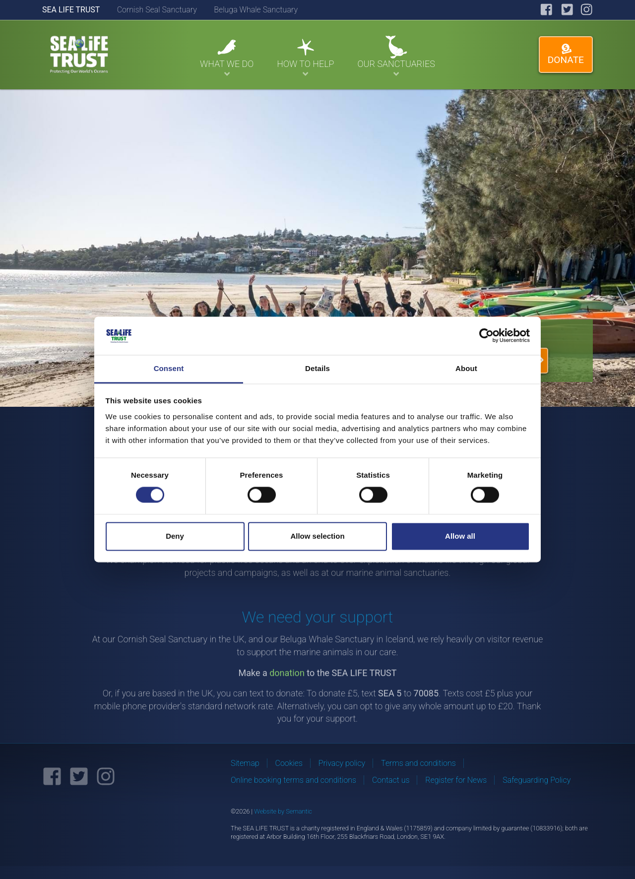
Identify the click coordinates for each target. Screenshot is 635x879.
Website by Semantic (283, 811)
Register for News (456, 780)
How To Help (305, 56)
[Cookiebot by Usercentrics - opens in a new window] (486, 335)
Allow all (460, 536)
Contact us (391, 780)
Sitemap (245, 763)
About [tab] (466, 368)
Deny (175, 536)
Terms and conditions (418, 763)
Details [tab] (317, 368)
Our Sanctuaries (396, 56)
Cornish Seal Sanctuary (157, 9)
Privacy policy (341, 763)
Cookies (289, 763)
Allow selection (317, 536)
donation (287, 682)
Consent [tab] (169, 368)
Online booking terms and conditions (293, 780)
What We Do (227, 56)
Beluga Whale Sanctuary (256, 9)
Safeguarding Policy (537, 780)
